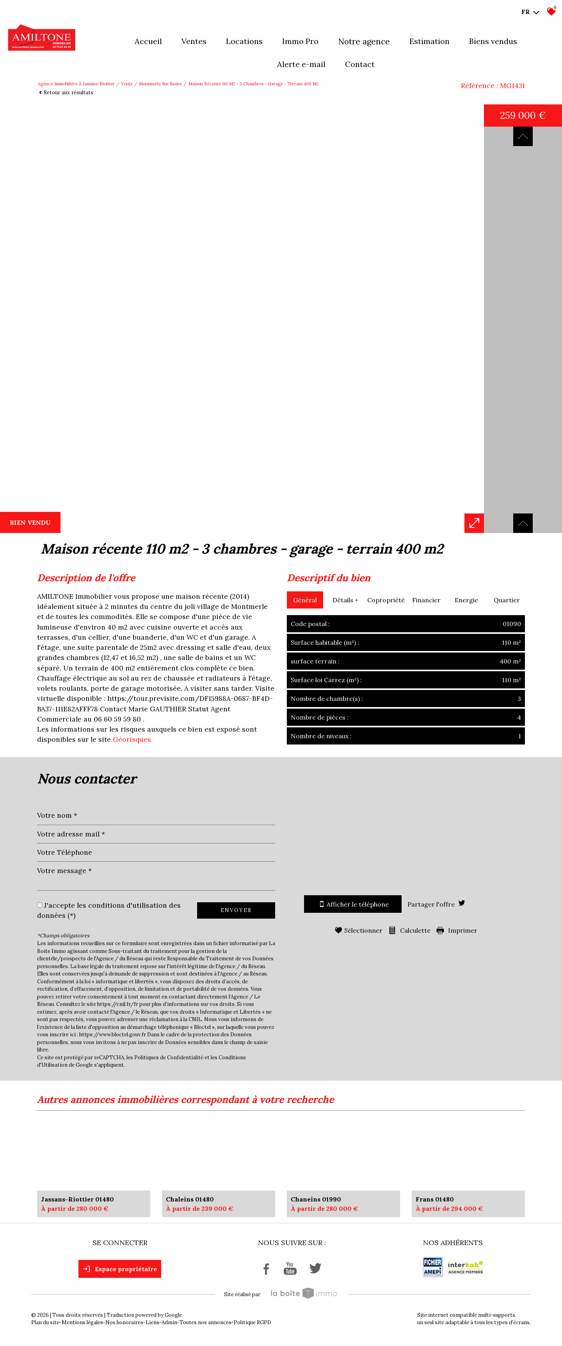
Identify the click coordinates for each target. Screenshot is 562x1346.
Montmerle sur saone (160, 83)
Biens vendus (493, 41)
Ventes (193, 41)
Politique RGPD (252, 1322)
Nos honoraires (124, 1322)
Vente (127, 83)
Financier (426, 600)
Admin (169, 1322)
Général (305, 600)
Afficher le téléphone (353, 904)
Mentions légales (82, 1322)
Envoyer (236, 910)
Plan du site (45, 1322)
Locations (244, 41)
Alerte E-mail (301, 64)
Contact (360, 64)
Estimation (429, 41)
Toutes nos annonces (205, 1322)
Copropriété (386, 600)
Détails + (345, 600)
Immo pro (300, 41)
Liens (152, 1322)
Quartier (507, 600)
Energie (466, 600)
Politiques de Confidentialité (168, 1057)
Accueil (148, 41)
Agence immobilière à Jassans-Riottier (76, 83)
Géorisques (132, 739)
